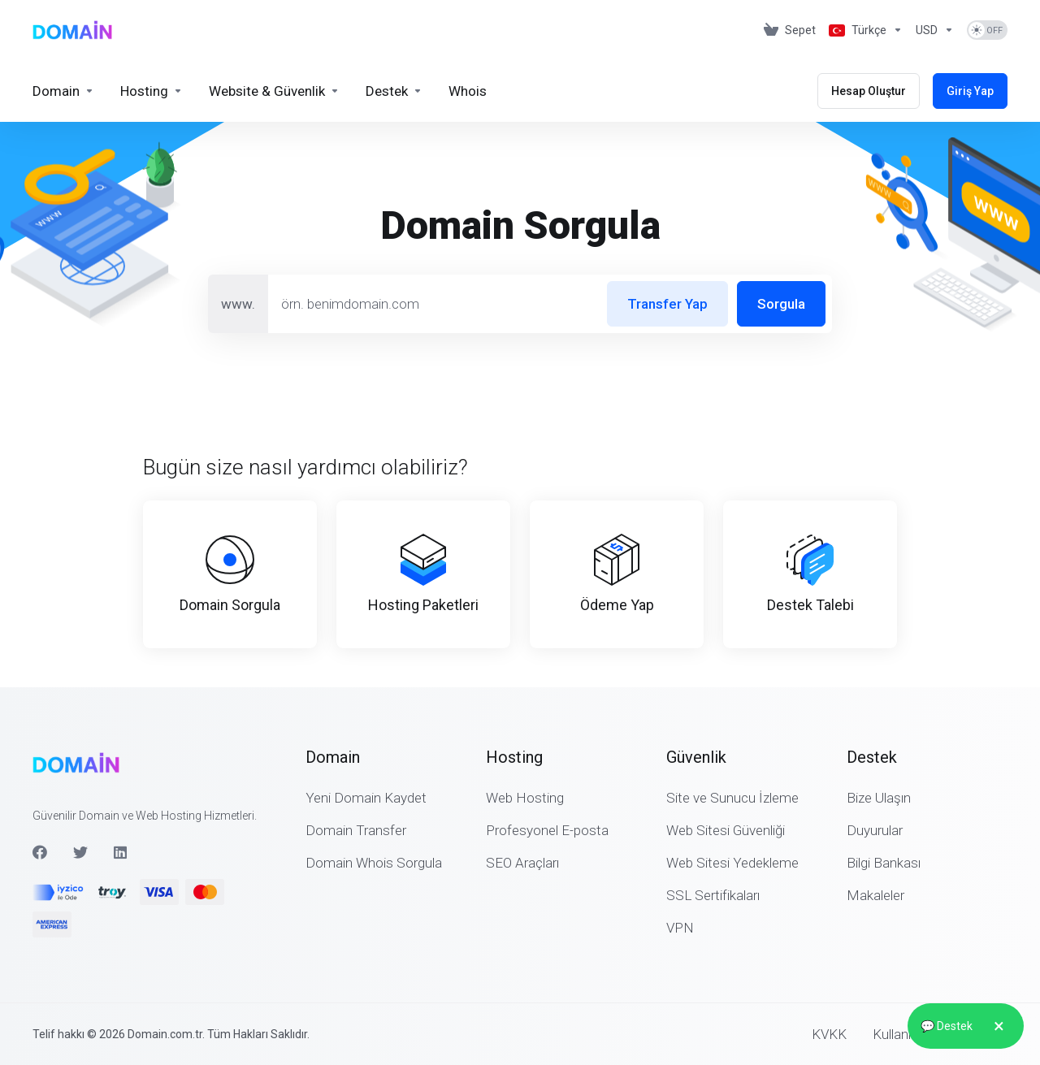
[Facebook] (40, 852)
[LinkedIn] (121, 852)
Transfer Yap (667, 304)
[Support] (394, 91)
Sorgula (781, 304)
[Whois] (468, 91)
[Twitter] (80, 852)
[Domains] (63, 91)
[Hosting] (151, 91)
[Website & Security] (274, 91)
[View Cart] (789, 30)
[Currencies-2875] (934, 30)
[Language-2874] (865, 30)
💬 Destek (966, 1026)
